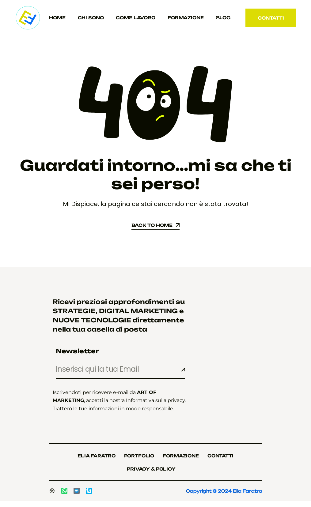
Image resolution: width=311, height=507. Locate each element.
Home (57, 17)
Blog (223, 17)
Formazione (186, 17)
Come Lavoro (135, 17)
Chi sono (91, 17)
